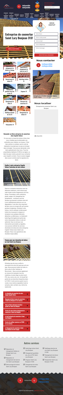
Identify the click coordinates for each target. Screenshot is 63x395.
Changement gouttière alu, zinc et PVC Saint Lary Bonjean (31, 355)
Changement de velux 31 (36, 15)
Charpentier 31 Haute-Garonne (57, 15)
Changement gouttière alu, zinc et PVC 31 (27, 16)
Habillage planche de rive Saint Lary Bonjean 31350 (51, 350)
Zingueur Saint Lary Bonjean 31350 (31, 361)
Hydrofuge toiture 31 (22, 15)
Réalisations (13, 49)
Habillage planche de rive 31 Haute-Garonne (47, 16)
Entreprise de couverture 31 (42, 16)
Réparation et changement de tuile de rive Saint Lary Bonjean (13, 360)
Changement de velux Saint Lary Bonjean (31, 365)
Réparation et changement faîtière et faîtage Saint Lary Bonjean (12, 352)
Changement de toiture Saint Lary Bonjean (51, 356)
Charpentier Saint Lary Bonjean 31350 (51, 361)
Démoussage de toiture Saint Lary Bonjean (13, 365)
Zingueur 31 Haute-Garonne (31, 16)
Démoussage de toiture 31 (16, 15)
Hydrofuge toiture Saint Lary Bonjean (32, 349)
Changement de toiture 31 (51, 15)
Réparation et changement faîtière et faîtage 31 (6, 16)
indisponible (26, 5)
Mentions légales (39, 390)
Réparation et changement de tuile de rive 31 (11, 16)
